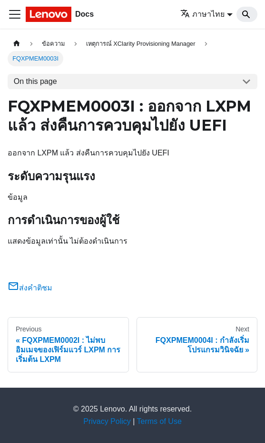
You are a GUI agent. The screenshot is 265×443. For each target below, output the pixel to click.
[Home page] (17, 43)
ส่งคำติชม (30, 288)
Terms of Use (159, 421)
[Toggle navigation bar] (15, 14)
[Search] (246, 14)
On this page (35, 81)
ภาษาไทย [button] (202, 14)
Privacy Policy (107, 421)
